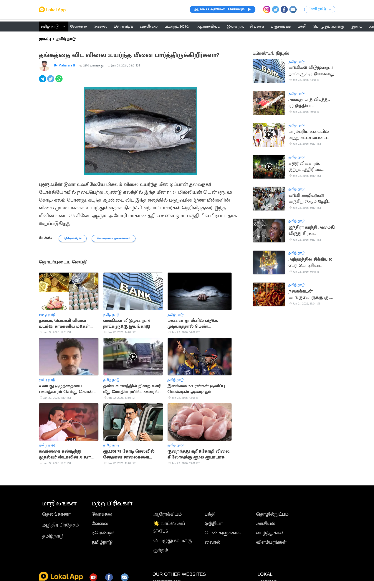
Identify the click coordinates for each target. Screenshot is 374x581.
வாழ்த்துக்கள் (270, 533)
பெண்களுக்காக (223, 533)
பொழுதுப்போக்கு (172, 541)
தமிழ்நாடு (52, 536)
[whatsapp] (59, 81)
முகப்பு (45, 39)
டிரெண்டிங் (103, 533)
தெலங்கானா (56, 514)
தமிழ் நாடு (50, 26)
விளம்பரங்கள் (271, 542)
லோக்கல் (102, 514)
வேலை (100, 523)
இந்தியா (214, 523)
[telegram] (43, 81)
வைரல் (212, 542)
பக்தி (210, 514)
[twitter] (51, 81)
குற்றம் (160, 550)
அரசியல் (265, 523)
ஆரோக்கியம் (167, 514)
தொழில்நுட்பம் (272, 514)
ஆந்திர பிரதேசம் (60, 525)
